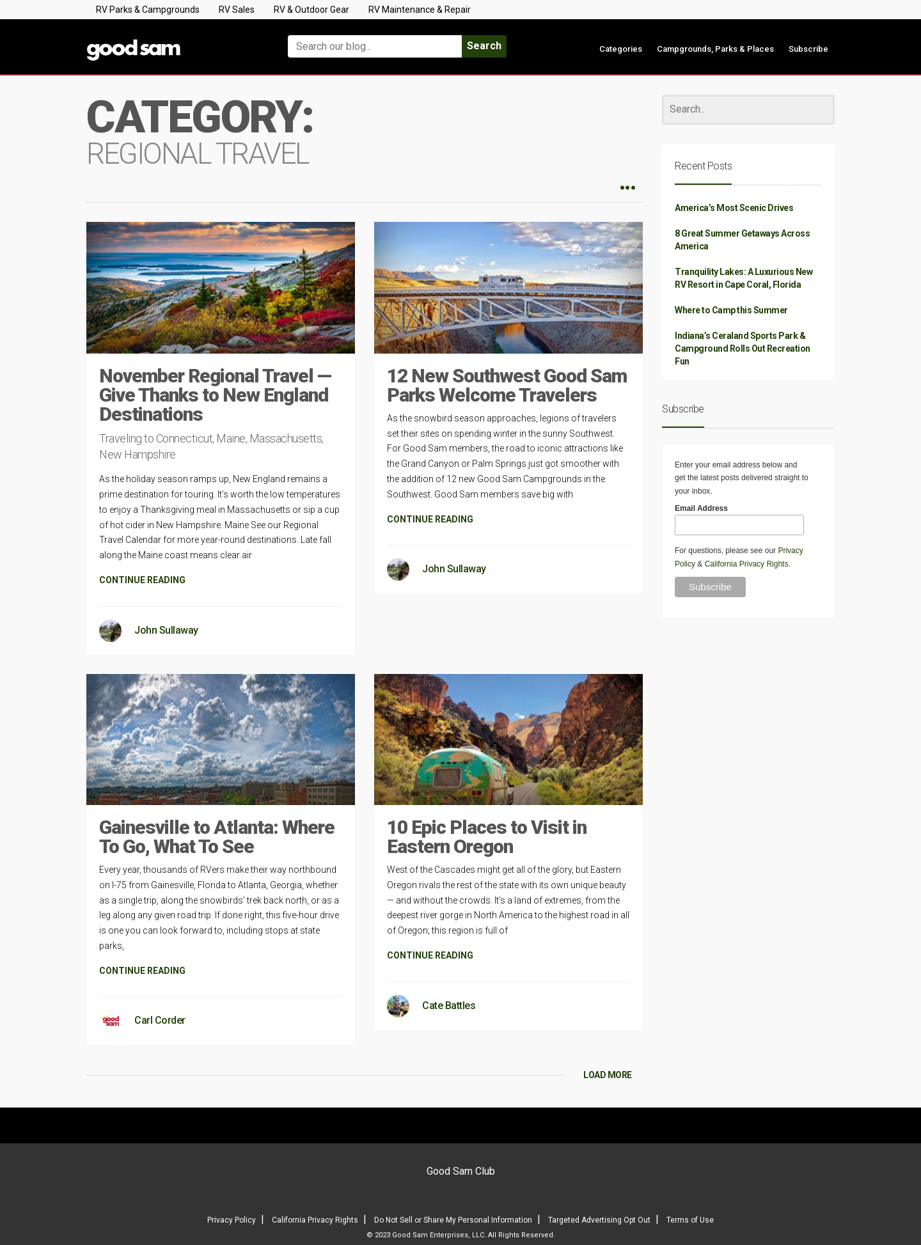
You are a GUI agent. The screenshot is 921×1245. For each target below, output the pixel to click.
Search (484, 46)
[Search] (748, 110)
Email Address (701, 508)
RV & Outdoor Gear (311, 9)
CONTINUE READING (142, 580)
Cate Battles (448, 1005)
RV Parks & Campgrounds (148, 9)
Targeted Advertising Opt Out (599, 1220)
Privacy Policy (231, 1220)
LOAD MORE (607, 1075)
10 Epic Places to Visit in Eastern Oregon (486, 836)
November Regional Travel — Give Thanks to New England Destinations (215, 394)
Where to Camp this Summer (731, 310)
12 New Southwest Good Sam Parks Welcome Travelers (507, 385)
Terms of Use (690, 1220)
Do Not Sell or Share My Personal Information (453, 1220)
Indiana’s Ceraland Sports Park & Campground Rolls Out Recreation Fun (742, 348)
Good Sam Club (461, 1171)
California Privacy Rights (747, 564)
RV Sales (237, 9)
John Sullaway (166, 630)
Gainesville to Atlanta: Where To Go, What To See (217, 836)
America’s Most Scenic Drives (734, 208)
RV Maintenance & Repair (419, 9)
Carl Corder (159, 1020)
